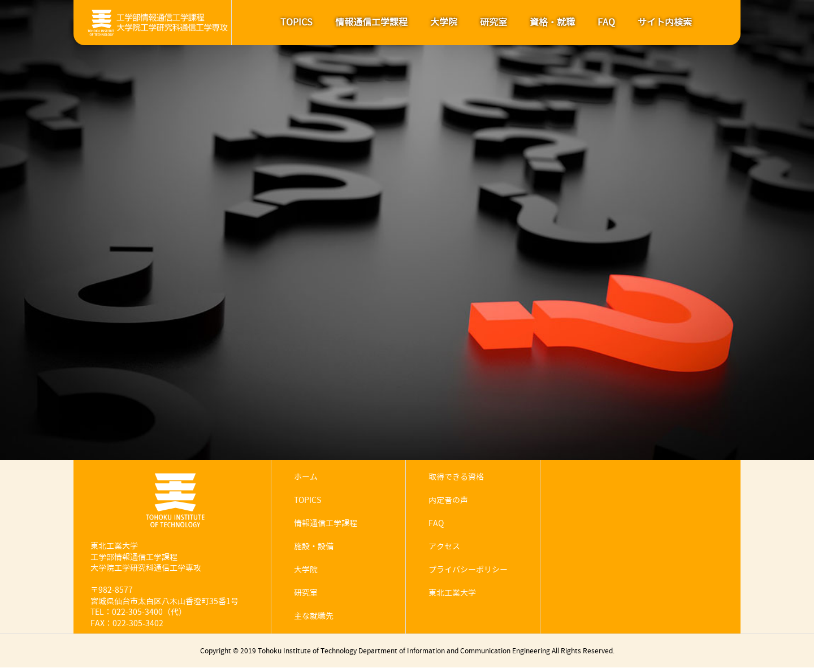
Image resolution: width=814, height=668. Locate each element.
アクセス (444, 547)
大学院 (443, 22)
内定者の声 (448, 500)
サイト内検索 (665, 22)
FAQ (606, 22)
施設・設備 (314, 547)
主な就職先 (314, 616)
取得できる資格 (456, 477)
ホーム (306, 477)
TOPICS (296, 22)
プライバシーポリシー (468, 570)
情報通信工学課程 (371, 22)
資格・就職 (552, 22)
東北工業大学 (452, 593)
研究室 (493, 22)
